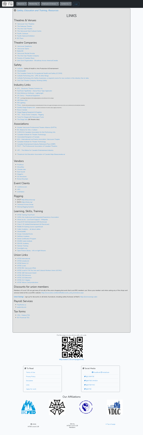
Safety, (20, 10)
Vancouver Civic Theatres (25, 24)
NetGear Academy (23, 236)
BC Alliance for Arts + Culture (27, 130)
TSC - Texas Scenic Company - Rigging (30, 115)
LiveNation (20, 192)
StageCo (20, 174)
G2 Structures (22, 176)
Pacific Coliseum (22, 33)
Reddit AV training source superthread (30, 227)
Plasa (19, 105)
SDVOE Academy (23, 243)
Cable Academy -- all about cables (29, 229)
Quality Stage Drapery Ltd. (26, 107)
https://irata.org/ (27, 202)
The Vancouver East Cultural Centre (29, 31)
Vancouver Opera (23, 49)
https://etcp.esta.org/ (28, 200)
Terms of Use (30, 372)
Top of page (110, 424)
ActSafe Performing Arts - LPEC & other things (33, 76)
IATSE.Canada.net (23, 261)
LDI (18, 98)
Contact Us (65, 4)
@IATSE (87, 389)
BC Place (20, 38)
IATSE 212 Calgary (23, 280)
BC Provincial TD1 (23, 318)
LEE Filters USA (22, 100)
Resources (53, 10)
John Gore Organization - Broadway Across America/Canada (37, 60)
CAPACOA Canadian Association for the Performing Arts (36, 132)
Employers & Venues (49, 4)
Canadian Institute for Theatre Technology (31, 134)
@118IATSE (89, 376)
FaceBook (96, 372)
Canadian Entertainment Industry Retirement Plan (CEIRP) (36, 144)
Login (76, 4)
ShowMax (20, 167)
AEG (18, 189)
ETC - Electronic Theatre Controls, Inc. (30, 88)
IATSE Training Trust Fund (25, 215)
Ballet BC (20, 51)
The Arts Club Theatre (24, 29)
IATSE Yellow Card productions (27, 282)
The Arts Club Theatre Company (28, 56)
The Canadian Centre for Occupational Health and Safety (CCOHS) (39, 73)
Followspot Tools (38, 117)
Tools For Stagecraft (24, 117)
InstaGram (105, 372)
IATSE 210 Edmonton (24, 278)
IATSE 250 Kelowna (24, 275)
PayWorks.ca (21, 305)
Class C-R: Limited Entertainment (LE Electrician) (33, 224)
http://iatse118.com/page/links (71, 359)
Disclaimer (29, 381)
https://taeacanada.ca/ (41, 154)
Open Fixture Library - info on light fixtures (31, 251)
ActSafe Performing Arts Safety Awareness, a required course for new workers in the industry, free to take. (53, 78)
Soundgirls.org (22, 248)
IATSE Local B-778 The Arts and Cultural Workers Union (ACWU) (39, 270)
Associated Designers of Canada (28, 137)
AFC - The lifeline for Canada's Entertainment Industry (35, 150)
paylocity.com (21, 307)
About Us (21, 4)
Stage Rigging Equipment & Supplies (29, 112)
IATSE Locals (21, 266)
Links (27, 385)
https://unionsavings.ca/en (88, 297)
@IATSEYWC (89, 385)
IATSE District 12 (23, 263)
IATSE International (23, 258)
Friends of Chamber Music (26, 58)
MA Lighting (21, 103)
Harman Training (22, 246)
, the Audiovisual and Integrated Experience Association (38, 217)
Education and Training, (36, 10)
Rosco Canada (22, 110)
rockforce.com (22, 187)
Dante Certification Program (26, 239)
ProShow (20, 165)
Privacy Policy (30, 376)
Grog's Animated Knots (25, 234)
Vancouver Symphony (24, 46)
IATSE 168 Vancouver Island (26, 273)
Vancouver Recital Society (26, 53)
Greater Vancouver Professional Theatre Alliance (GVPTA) (36, 127)
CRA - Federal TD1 (23, 315)
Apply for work (31, 389)
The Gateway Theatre (24, 26)
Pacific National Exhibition (26, 36)
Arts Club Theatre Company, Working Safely (32, 80)
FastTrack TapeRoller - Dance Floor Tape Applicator (34, 91)
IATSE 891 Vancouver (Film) (26, 268)
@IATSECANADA (91, 381)
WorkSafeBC (21, 71)
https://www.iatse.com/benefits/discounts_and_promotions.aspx (62, 293)
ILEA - (38, 139)
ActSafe (20, 68)
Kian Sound (21, 172)
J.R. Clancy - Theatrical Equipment (28, 96)
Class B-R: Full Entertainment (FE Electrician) (32, 222)
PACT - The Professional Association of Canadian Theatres (37, 146)
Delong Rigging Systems (25, 207)
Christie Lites (21, 169)
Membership (33, 4)
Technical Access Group (25, 204)
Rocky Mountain (22, 179)
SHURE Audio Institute (24, 241)
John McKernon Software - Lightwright (30, 93)
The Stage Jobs (22, 119)
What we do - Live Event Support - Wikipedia (32, 219)
